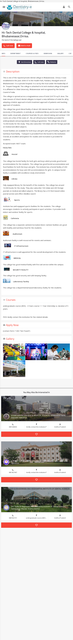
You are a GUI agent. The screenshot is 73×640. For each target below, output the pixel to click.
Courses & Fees (32, 53)
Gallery (60, 53)
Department (15, 53)
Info (3, 53)
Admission (48, 53)
